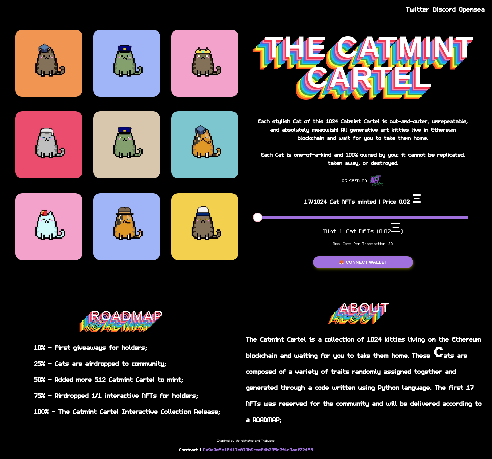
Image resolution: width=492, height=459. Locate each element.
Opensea (472, 9)
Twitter (417, 9)
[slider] (257, 217)
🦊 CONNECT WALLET (363, 262)
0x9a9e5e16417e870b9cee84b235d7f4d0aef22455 (258, 449)
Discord (444, 9)
